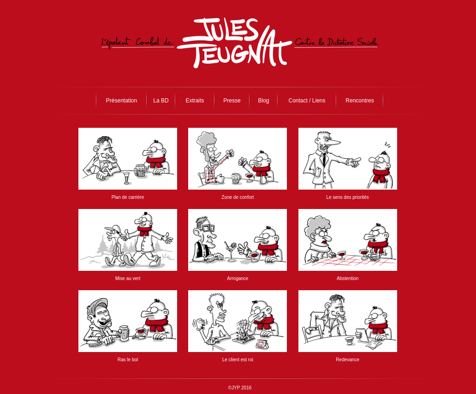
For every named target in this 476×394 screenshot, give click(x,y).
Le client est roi (237, 359)
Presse (231, 100)
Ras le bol (128, 359)
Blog (263, 100)
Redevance (347, 359)
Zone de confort (237, 197)
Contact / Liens (306, 100)
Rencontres (359, 100)
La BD (160, 100)
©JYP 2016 (240, 387)
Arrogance (237, 278)
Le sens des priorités (348, 197)
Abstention (347, 278)
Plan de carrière (128, 197)
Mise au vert (127, 278)
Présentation (121, 100)
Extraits (194, 100)
